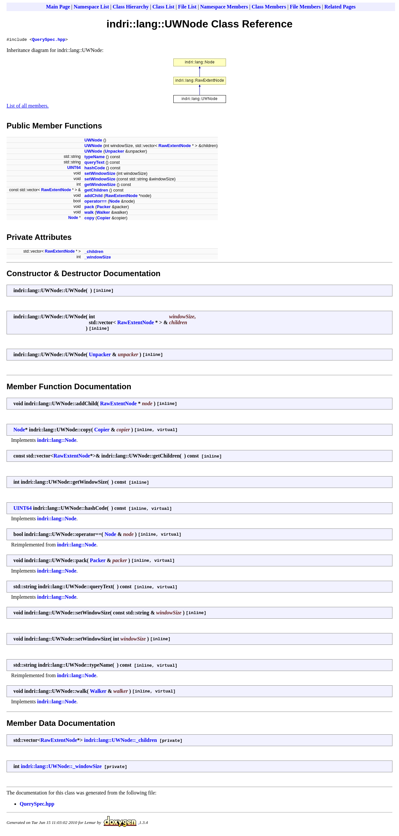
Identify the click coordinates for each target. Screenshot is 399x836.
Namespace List (91, 6)
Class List (163, 6)
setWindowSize (99, 174)
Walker (103, 213)
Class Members (269, 6)
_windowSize (97, 258)
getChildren (96, 191)
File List (187, 6)
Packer (104, 207)
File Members (305, 6)
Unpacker (114, 152)
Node (114, 202)
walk (89, 213)
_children (93, 252)
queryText (94, 163)
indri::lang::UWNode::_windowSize (61, 767)
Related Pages (340, 6)
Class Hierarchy (130, 6)
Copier (103, 218)
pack (89, 207)
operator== (95, 202)
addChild (93, 196)
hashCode (94, 168)
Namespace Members (224, 6)
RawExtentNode (175, 146)
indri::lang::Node (57, 441)
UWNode (93, 141)
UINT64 (73, 168)
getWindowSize (99, 185)
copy (89, 218)
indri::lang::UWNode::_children (120, 741)
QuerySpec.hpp (48, 40)
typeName (94, 157)
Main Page (58, 6)
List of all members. (28, 106)
